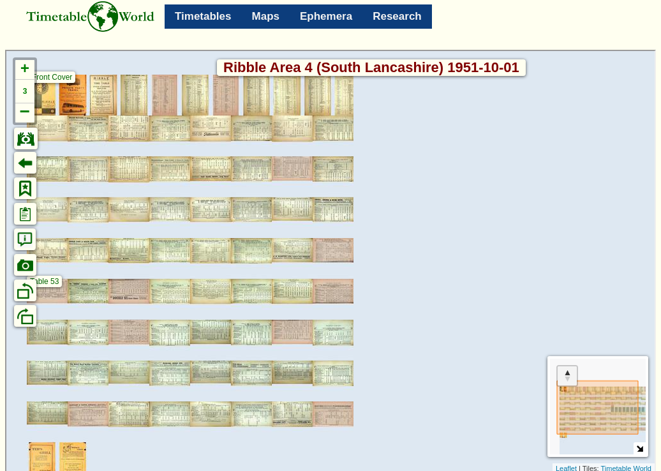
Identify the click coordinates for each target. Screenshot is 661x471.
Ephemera (326, 16)
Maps (265, 16)
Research (397, 16)
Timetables (203, 16)
